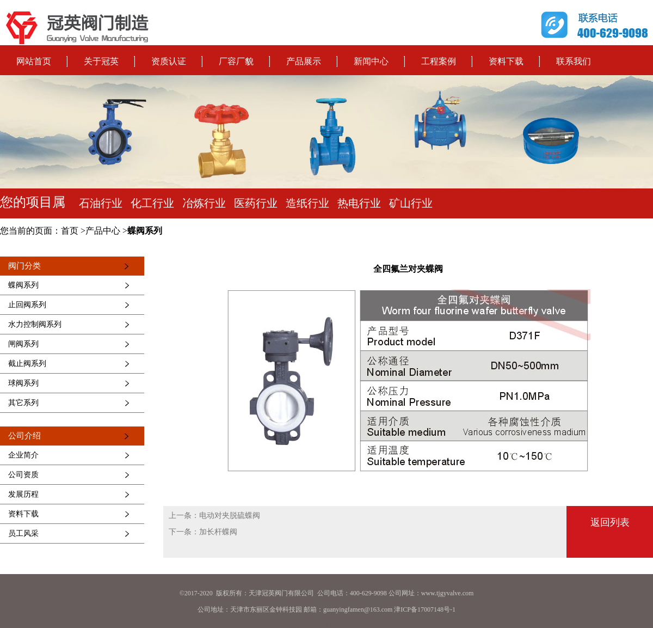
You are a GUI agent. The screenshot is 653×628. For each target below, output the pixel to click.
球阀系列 (23, 383)
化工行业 (152, 203)
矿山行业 (411, 203)
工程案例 (438, 61)
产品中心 (102, 230)
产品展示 (303, 61)
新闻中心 (371, 61)
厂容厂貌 (236, 61)
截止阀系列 (27, 363)
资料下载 (506, 61)
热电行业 (359, 203)
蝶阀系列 (144, 230)
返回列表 (610, 522)
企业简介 (23, 455)
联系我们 (573, 61)
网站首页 (33, 61)
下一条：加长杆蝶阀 (203, 532)
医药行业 (256, 203)
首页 (69, 230)
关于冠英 (101, 61)
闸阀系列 (23, 344)
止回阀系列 (27, 305)
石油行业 (100, 203)
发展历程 (23, 494)
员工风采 (23, 533)
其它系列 (23, 403)
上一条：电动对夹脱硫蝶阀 (214, 515)
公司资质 (23, 475)
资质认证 (168, 61)
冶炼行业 (204, 203)
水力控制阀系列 (34, 324)
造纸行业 (307, 203)
